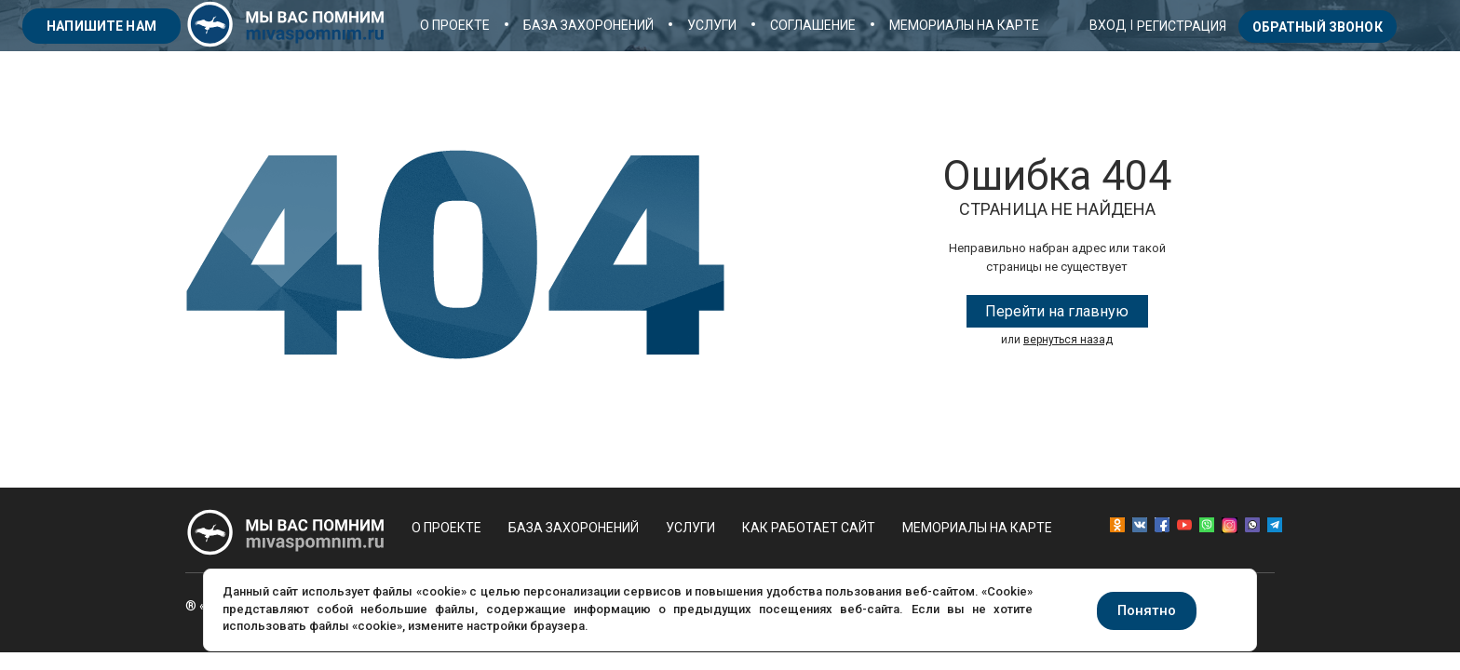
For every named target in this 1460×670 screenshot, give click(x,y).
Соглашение (813, 25)
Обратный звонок (1317, 27)
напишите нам (101, 26)
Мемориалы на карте (964, 25)
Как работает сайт (808, 527)
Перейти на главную (1057, 311)
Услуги (712, 25)
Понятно (1146, 610)
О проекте (455, 25)
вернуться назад (1068, 339)
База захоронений (588, 25)
